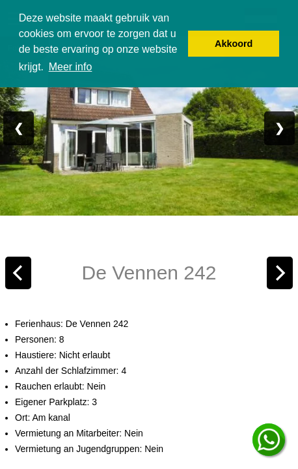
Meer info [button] (70, 66)
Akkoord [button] (233, 43)
